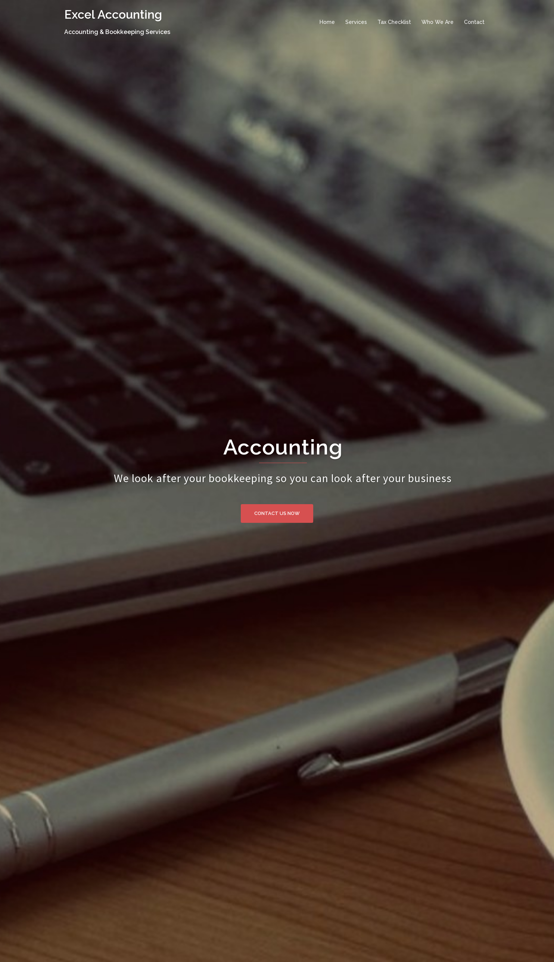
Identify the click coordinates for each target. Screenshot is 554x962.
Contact (474, 22)
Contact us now (277, 513)
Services (356, 22)
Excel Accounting (113, 14)
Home (327, 22)
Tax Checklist (394, 22)
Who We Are (437, 22)
